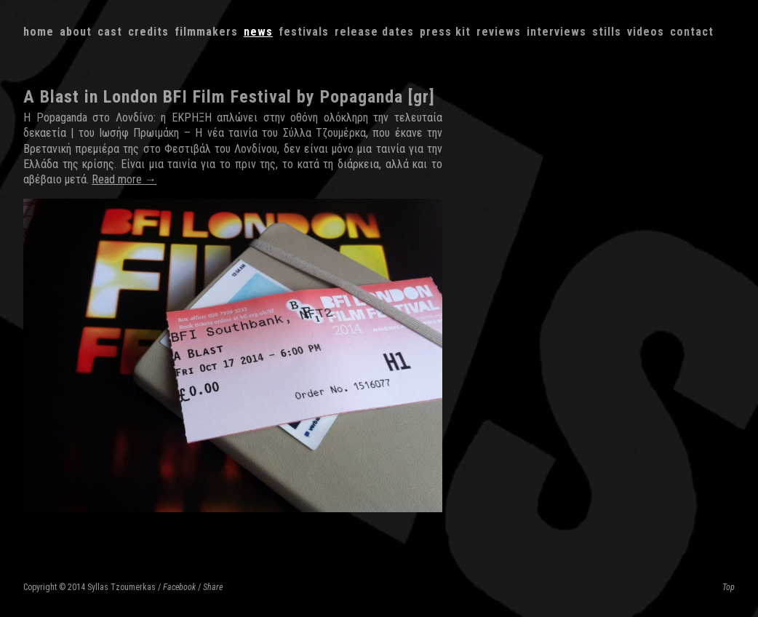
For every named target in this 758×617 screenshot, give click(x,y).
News (258, 32)
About (76, 32)
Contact (692, 32)
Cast (109, 32)
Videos (645, 32)
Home (38, 32)
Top (728, 587)
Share (213, 587)
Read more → (124, 179)
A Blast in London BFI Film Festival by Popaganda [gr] (229, 97)
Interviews (556, 32)
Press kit (445, 32)
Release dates (374, 32)
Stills (606, 32)
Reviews (498, 32)
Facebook (179, 587)
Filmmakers (206, 32)
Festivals (304, 32)
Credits (148, 32)
